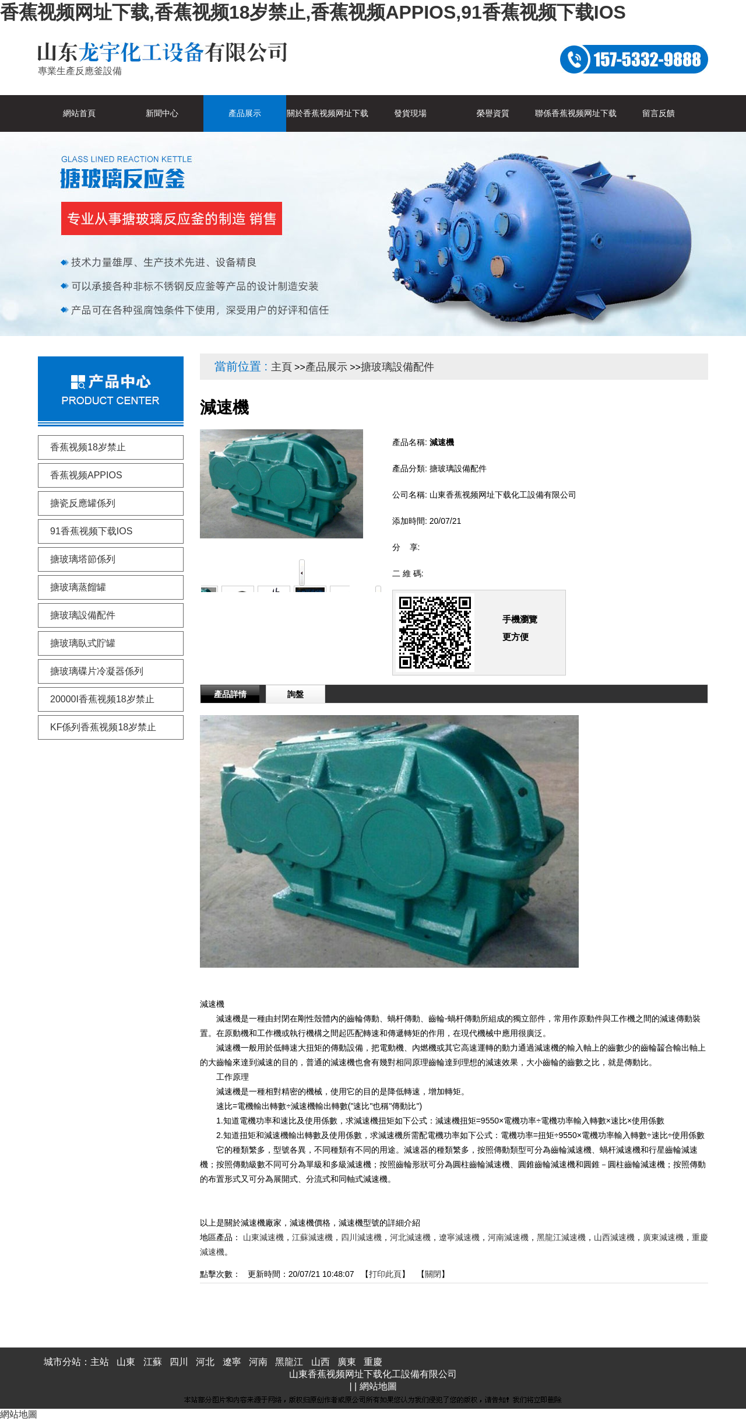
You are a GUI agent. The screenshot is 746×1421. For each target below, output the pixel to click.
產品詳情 (230, 694)
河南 (258, 1362)
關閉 (433, 1274)
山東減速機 (263, 1237)
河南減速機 (508, 1237)
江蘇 (152, 1362)
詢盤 (295, 694)
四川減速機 (361, 1237)
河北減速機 (410, 1237)
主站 (99, 1362)
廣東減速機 (663, 1237)
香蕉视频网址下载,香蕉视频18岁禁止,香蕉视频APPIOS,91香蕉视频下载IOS (313, 12)
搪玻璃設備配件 (397, 367)
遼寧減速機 (459, 1237)
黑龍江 (289, 1362)
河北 (205, 1362)
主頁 (281, 367)
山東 (126, 1362)
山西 (320, 1362)
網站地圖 (378, 1386)
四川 (179, 1362)
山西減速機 (614, 1237)
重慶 (373, 1362)
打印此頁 (385, 1274)
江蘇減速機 (312, 1237)
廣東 (346, 1362)
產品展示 (326, 367)
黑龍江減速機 (561, 1237)
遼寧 (232, 1362)
